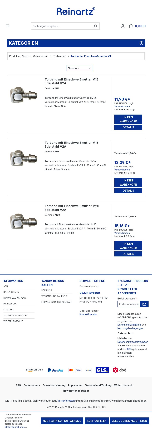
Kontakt (8, 309)
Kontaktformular (88, 314)
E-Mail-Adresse (127, 298)
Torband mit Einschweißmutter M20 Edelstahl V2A (72, 208)
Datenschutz (11, 292)
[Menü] (7, 25)
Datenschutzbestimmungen (132, 341)
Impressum (9, 303)
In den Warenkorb (128, 119)
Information (13, 281)
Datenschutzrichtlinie (129, 324)
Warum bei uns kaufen (52, 283)
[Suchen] (95, 26)
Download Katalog (15, 298)
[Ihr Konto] (123, 26)
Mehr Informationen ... (16, 427)
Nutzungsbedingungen (130, 328)
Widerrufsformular (15, 315)
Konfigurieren (96, 420)
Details (128, 127)
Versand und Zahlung (54, 296)
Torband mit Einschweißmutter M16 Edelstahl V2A (72, 144)
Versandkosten (122, 106)
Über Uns (46, 290)
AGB (5, 286)
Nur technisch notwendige (62, 420)
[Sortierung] (79, 68)
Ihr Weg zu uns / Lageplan (56, 302)
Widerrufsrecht (13, 321)
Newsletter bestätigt (76, 390)
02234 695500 (90, 292)
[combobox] (61, 26)
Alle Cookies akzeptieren (129, 420)
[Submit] (144, 304)
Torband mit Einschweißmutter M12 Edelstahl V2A (72, 81)
